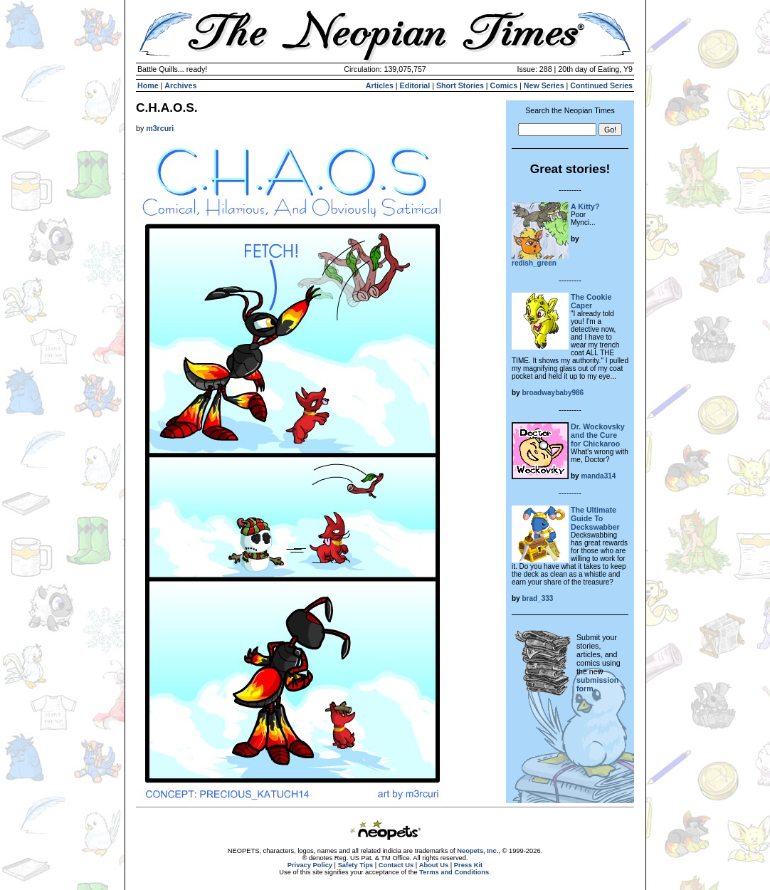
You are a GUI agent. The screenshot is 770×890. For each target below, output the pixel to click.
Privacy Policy (310, 865)
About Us (433, 865)
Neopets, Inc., (478, 850)
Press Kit (468, 865)
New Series (544, 85)
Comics (504, 85)
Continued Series (601, 85)
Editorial (415, 85)
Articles (380, 85)
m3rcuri (160, 128)
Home (148, 85)
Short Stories (460, 85)
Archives (180, 85)
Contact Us (396, 865)
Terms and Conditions (454, 872)
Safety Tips (356, 865)
